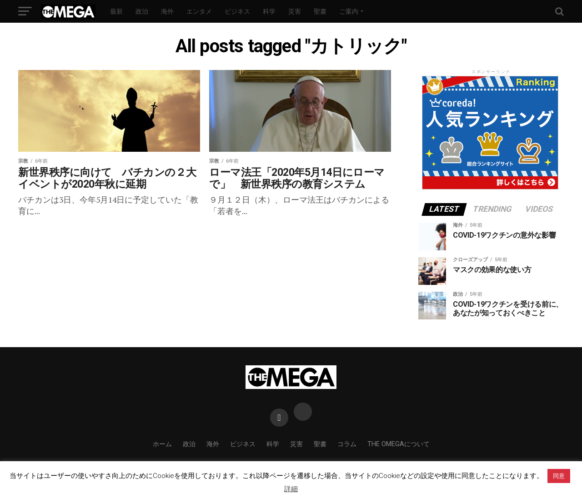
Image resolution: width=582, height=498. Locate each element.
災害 (294, 11)
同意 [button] (559, 476)
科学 (269, 11)
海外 (167, 11)
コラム (346, 444)
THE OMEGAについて (398, 444)
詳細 (291, 489)
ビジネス (237, 11)
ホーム (162, 444)
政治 (141, 11)
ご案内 (348, 11)
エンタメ (199, 11)
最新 (116, 11)
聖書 (320, 11)
